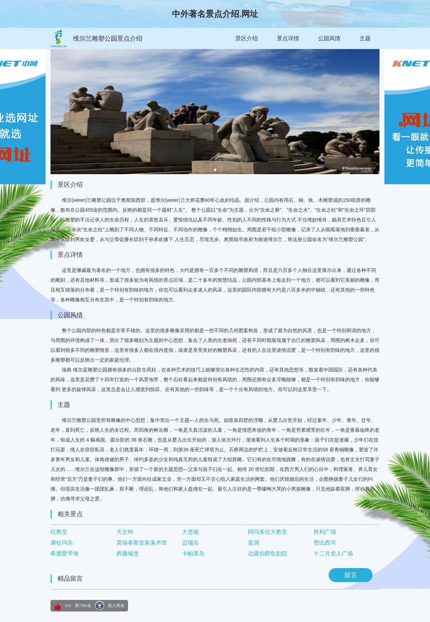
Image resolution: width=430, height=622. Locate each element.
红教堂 (59, 532)
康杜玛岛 (62, 543)
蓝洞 (253, 543)
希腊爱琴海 (65, 553)
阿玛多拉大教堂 (267, 532)
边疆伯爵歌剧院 (267, 553)
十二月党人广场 (333, 553)
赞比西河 (325, 543)
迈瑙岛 (190, 543)
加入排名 (116, 605)
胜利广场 (325, 532)
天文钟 (124, 532)
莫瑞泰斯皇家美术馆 (141, 543)
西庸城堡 (127, 553)
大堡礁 (190, 532)
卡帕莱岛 (193, 553)
